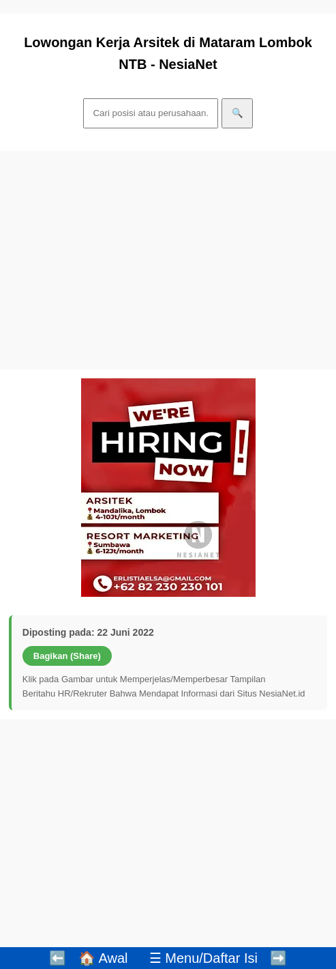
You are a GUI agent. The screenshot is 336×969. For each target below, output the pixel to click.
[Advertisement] (168, 260)
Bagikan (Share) (67, 656)
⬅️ (57, 958)
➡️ (278, 958)
